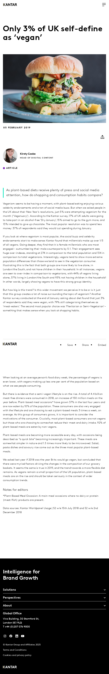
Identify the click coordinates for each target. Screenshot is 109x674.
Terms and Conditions (14, 650)
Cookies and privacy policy (17, 655)
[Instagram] (5, 637)
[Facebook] (11, 637)
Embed (102, 345)
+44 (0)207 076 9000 (17, 627)
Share (85, 345)
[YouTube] (17, 637)
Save (70, 345)
